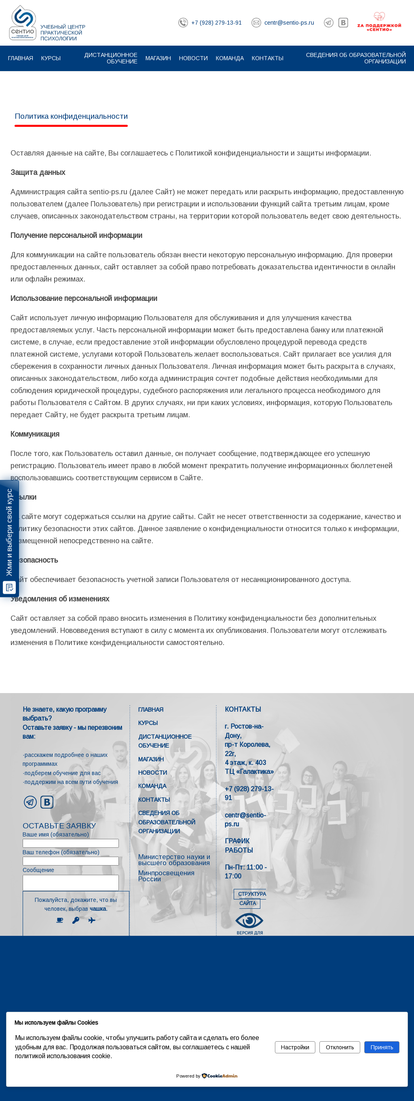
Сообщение (76, 879)
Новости (193, 58)
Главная (20, 58)
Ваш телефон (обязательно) (76, 857)
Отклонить (340, 1047)
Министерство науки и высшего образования (174, 860)
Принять (382, 1047)
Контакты (267, 58)
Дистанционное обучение (110, 58)
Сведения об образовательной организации (166, 822)
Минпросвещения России (166, 876)
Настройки (295, 1047)
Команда (230, 58)
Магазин (158, 58)
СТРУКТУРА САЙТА (252, 898)
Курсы (51, 58)
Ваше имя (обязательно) (76, 839)
